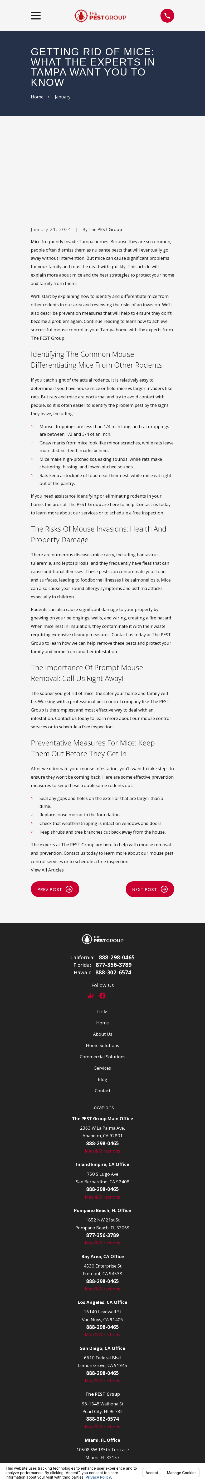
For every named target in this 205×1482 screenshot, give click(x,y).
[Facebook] (102, 916)
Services (102, 988)
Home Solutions (102, 965)
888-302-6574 (113, 892)
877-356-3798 (102, 1384)
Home (102, 943)
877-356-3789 (113, 885)
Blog (102, 999)
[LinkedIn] (114, 916)
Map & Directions (102, 1071)
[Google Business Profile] (90, 916)
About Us (102, 954)
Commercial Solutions (102, 977)
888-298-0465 (117, 877)
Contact (102, 1011)
